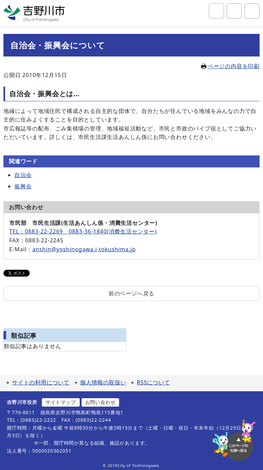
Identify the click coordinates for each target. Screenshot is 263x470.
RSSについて (153, 382)
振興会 (23, 186)
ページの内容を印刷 (230, 66)
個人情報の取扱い (103, 382)
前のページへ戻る (131, 293)
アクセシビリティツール (234, 10)
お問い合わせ (100, 402)
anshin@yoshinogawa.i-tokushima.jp (84, 249)
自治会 (23, 175)
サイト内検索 (216, 10)
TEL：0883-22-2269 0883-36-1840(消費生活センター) (83, 231)
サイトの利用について (41, 382)
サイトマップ (61, 402)
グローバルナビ (252, 10)
